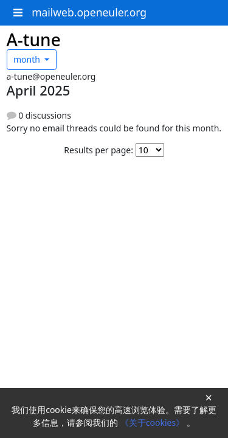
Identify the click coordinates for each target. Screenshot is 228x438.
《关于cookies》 (153, 422)
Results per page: (98, 150)
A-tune (34, 39)
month (28, 59)
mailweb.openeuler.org (89, 12)
